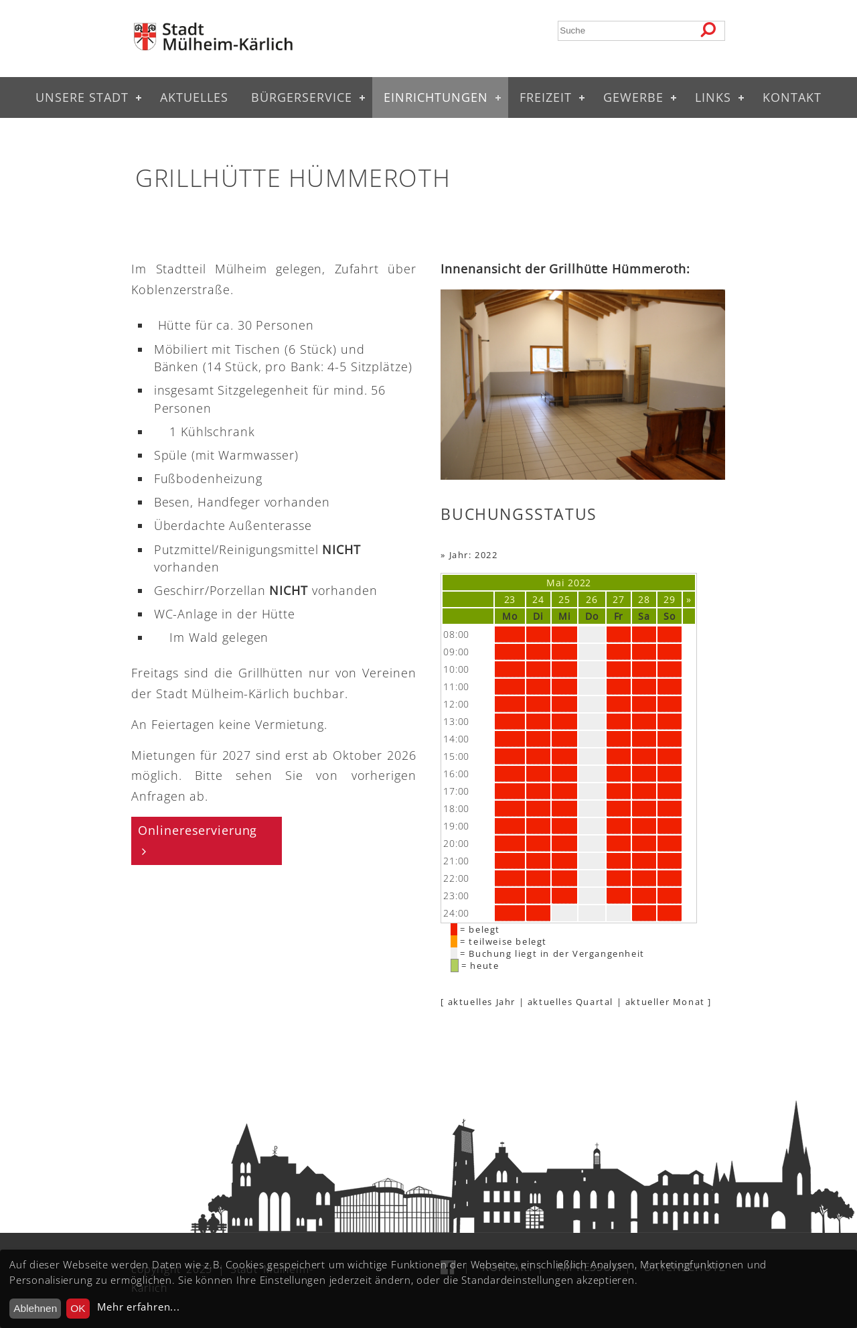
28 (643, 599)
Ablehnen (35, 1308)
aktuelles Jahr (482, 1002)
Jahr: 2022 (473, 555)
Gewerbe (633, 97)
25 (564, 599)
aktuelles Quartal (570, 1002)
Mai (555, 582)
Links (713, 97)
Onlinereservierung (197, 830)
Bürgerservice (301, 97)
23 (510, 599)
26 (591, 599)
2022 (579, 582)
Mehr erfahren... (138, 1307)
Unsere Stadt (82, 97)
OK (77, 1308)
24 (538, 599)
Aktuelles (194, 97)
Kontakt (792, 97)
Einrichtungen (436, 97)
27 (618, 599)
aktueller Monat (665, 1002)
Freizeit (546, 97)
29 (669, 599)
